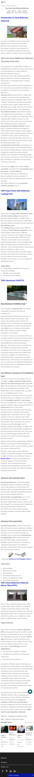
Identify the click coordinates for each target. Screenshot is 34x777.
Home (3, 6)
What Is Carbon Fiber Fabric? (3, 736)
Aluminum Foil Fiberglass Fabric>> (20, 559)
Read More (29, 722)
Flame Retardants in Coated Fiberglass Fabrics (13, 734)
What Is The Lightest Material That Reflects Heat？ (20, 736)
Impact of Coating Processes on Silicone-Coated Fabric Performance (29, 734)
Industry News (11, 6)
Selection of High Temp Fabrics (14, 719)
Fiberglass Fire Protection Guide (17, 716)
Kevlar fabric (5, 458)
